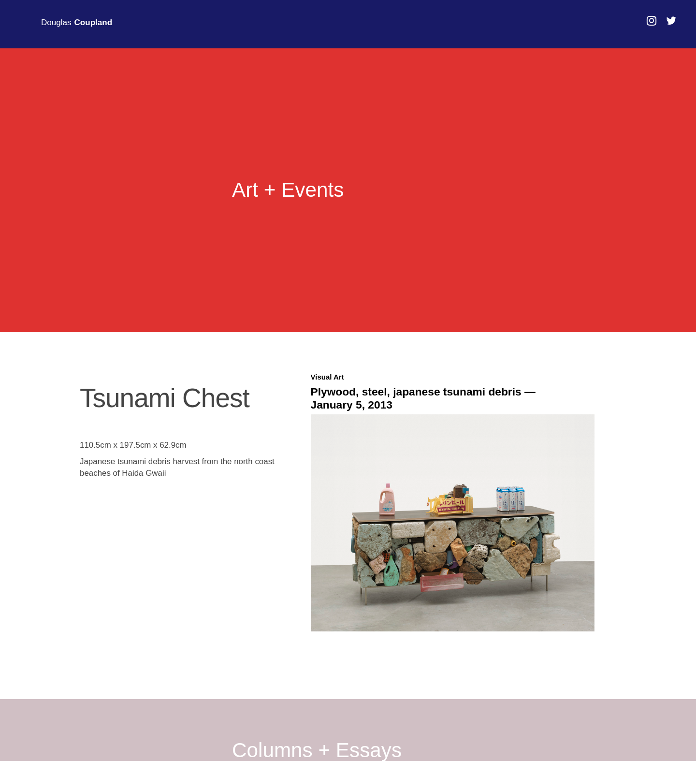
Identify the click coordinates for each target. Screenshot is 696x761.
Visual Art (327, 377)
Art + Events (288, 190)
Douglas (76, 23)
